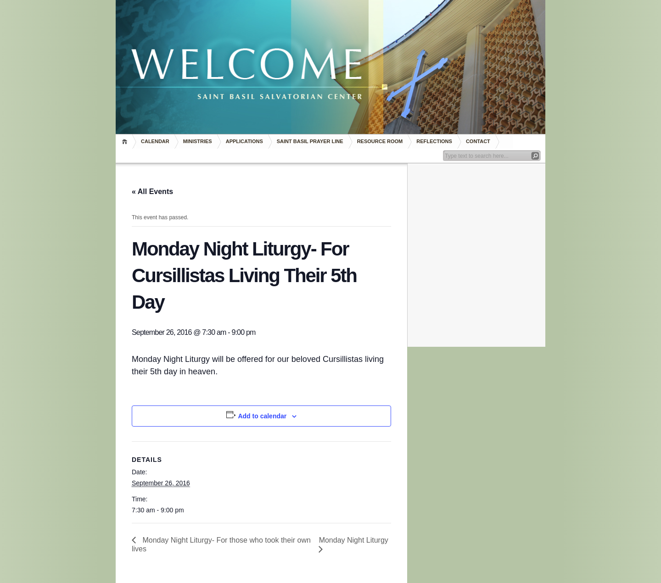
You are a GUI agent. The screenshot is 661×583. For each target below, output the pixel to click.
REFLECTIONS (434, 141)
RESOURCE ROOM (380, 141)
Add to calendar (262, 416)
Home (126, 141)
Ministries (197, 141)
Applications (244, 141)
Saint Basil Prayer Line (310, 141)
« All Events (152, 191)
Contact (478, 141)
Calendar (155, 141)
